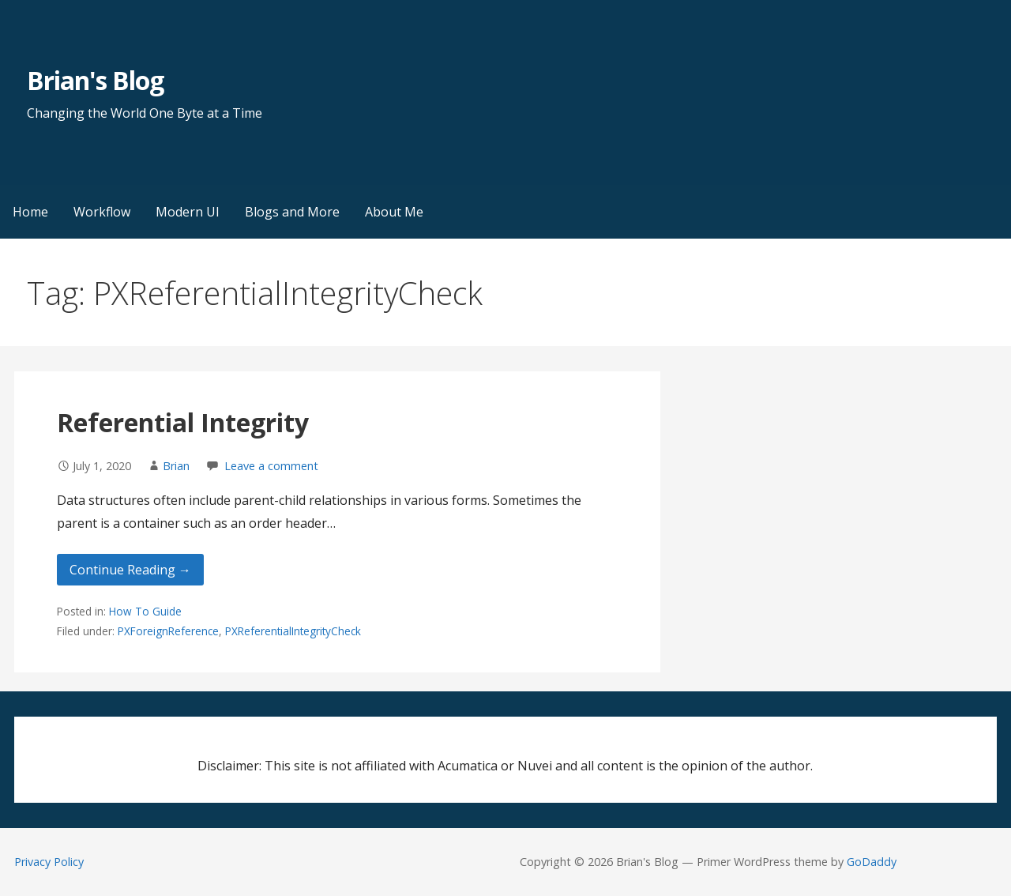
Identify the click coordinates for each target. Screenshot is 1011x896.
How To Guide (145, 611)
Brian (176, 465)
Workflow (101, 211)
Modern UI (188, 211)
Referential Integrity (183, 422)
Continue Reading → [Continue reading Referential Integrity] (130, 569)
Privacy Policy (49, 861)
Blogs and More (292, 211)
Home (30, 211)
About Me (394, 211)
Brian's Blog (95, 80)
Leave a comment (271, 465)
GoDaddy (871, 861)
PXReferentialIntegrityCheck (293, 630)
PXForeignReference (168, 630)
